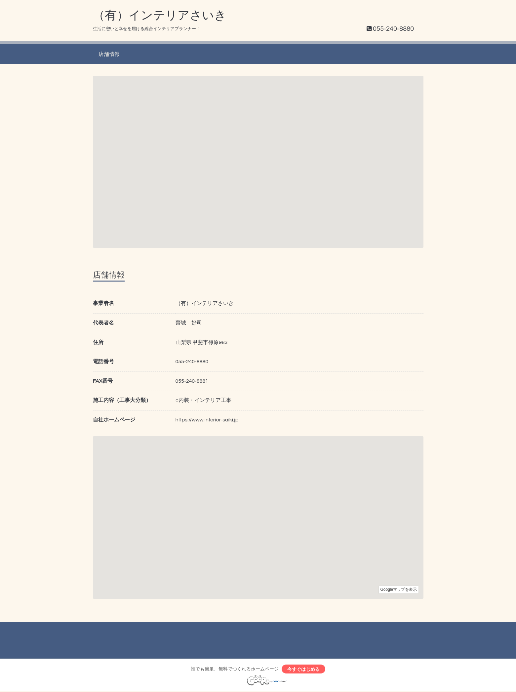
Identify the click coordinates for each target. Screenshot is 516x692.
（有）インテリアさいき (159, 15)
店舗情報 (109, 54)
